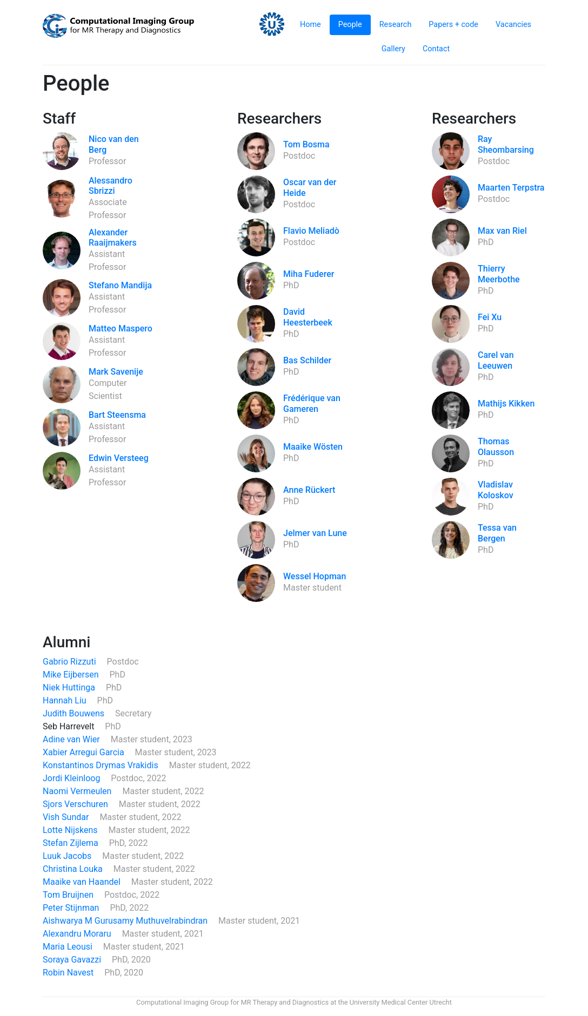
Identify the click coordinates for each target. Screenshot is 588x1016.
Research (395, 24)
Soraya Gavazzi (73, 959)
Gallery (393, 48)
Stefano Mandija (120, 285)
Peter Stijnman (72, 908)
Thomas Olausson (496, 446)
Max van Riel (502, 231)
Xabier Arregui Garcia (84, 752)
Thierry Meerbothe (499, 273)
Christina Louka (74, 869)
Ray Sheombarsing (506, 144)
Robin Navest (69, 972)
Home (310, 24)
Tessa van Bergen (497, 533)
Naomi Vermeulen (78, 791)
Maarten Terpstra (511, 187)
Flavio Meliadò (311, 231)
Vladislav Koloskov (495, 489)
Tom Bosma (306, 144)
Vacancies (513, 24)
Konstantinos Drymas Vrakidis (102, 765)
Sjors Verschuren (76, 804)
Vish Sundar (67, 817)
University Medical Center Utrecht (401, 1002)
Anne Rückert (309, 490)
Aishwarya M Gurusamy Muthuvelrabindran (126, 921)
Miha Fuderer (308, 274)
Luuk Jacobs (68, 856)
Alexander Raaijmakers (113, 237)
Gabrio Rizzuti (70, 661)
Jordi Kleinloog (72, 778)
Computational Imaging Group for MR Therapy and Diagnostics (232, 1002)
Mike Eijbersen (72, 674)
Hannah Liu (66, 700)
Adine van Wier (72, 739)
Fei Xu (490, 317)
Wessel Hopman (314, 576)
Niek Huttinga (70, 687)
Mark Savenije (116, 372)
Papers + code (453, 24)
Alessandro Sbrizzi (110, 185)
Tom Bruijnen (69, 895)
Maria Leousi (69, 947)
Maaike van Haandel (83, 882)
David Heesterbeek (307, 317)
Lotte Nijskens (71, 830)
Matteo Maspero (120, 328)
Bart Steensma (117, 415)
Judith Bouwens (74, 713)
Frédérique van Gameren (311, 403)
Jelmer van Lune (315, 533)
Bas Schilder (307, 360)
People (350, 24)
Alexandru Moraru (78, 934)
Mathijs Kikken (506, 403)
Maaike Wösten (313, 447)
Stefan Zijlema (72, 843)
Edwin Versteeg (119, 458)
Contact (436, 48)
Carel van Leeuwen (496, 360)
